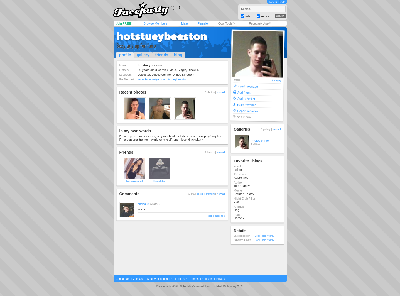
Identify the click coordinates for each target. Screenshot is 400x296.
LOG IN (273, 2)
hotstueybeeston (161, 36)
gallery (143, 55)
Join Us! (138, 278)
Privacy (220, 278)
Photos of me (260, 140)
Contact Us (122, 278)
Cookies (207, 278)
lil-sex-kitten (159, 181)
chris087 (143, 204)
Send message (247, 86)
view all (221, 92)
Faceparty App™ (260, 23)
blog (178, 55)
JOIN (282, 2)
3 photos (276, 80)
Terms (194, 278)
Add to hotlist (246, 98)
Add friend (244, 92)
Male (184, 23)
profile (125, 55)
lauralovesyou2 (134, 181)
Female (203, 23)
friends (161, 55)
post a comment (206, 193)
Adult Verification (157, 278)
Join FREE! (124, 23)
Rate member (246, 104)
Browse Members (156, 23)
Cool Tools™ (226, 23)
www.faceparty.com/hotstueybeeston (162, 79)
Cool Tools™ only (264, 235)
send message (216, 215)
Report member (247, 110)
